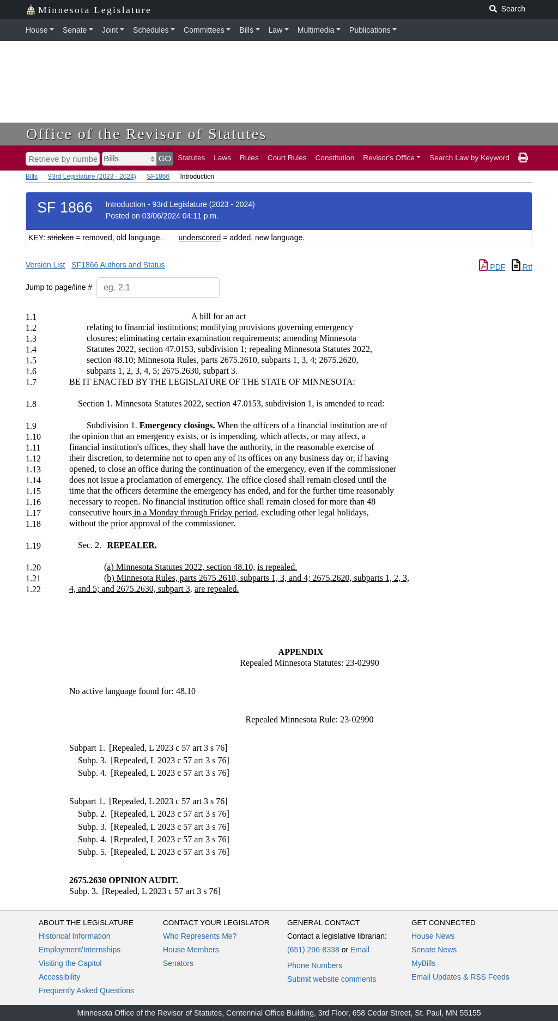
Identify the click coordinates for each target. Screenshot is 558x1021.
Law (276, 30)
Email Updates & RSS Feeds (460, 977)
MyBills (423, 963)
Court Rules (287, 158)
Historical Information (75, 936)
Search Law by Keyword (469, 158)
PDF (492, 267)
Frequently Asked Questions (86, 990)
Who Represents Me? (199, 936)
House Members (191, 949)
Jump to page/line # (59, 287)
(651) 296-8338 (313, 949)
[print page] (523, 158)
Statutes (191, 158)
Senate (75, 30)
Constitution (335, 158)
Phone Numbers (314, 965)
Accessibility (59, 977)
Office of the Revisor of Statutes (146, 133)
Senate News (434, 949)
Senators (178, 963)
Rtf (522, 267)
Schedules (150, 30)
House (36, 30)
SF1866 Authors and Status (118, 264)
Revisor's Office (389, 158)
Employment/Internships (79, 949)
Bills (246, 30)
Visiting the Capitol (70, 963)
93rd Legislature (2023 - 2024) (92, 176)
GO (165, 158)
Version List (45, 264)
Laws (222, 158)
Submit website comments (331, 979)
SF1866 (158, 176)
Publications (370, 30)
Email (359, 949)
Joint (110, 30)
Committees (204, 30)
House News (432, 936)
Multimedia (316, 30)
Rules (249, 158)
